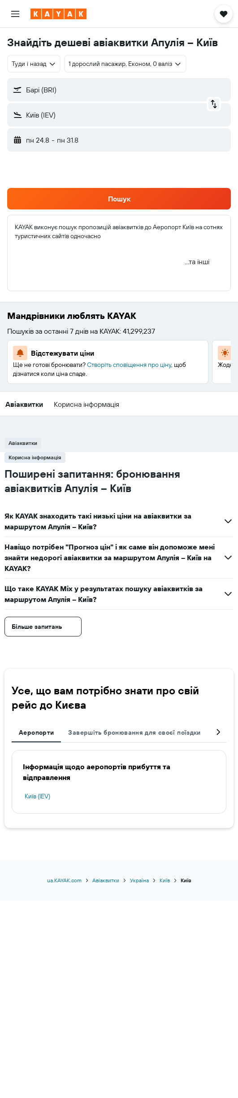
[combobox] (34, 64)
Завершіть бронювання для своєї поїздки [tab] (134, 732)
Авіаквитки (105, 880)
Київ (165, 880)
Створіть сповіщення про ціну (129, 365)
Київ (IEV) (37, 796)
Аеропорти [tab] (36, 732)
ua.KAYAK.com (64, 880)
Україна (139, 880)
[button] (15, 14)
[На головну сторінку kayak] (58, 14)
